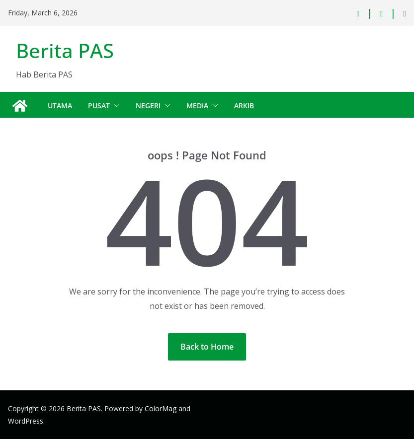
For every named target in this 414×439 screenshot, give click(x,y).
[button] (115, 106)
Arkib (244, 105)
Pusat (99, 105)
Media (197, 105)
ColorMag (160, 408)
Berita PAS (65, 50)
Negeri (148, 105)
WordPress (25, 421)
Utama (60, 105)
